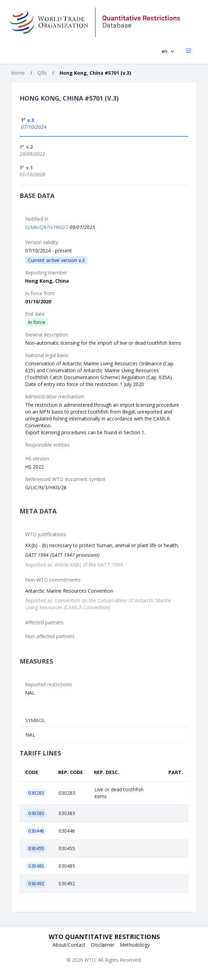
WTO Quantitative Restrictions (104, 936)
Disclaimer (102, 944)
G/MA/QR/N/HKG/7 (47, 227)
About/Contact (69, 944)
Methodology (135, 944)
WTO (90, 960)
